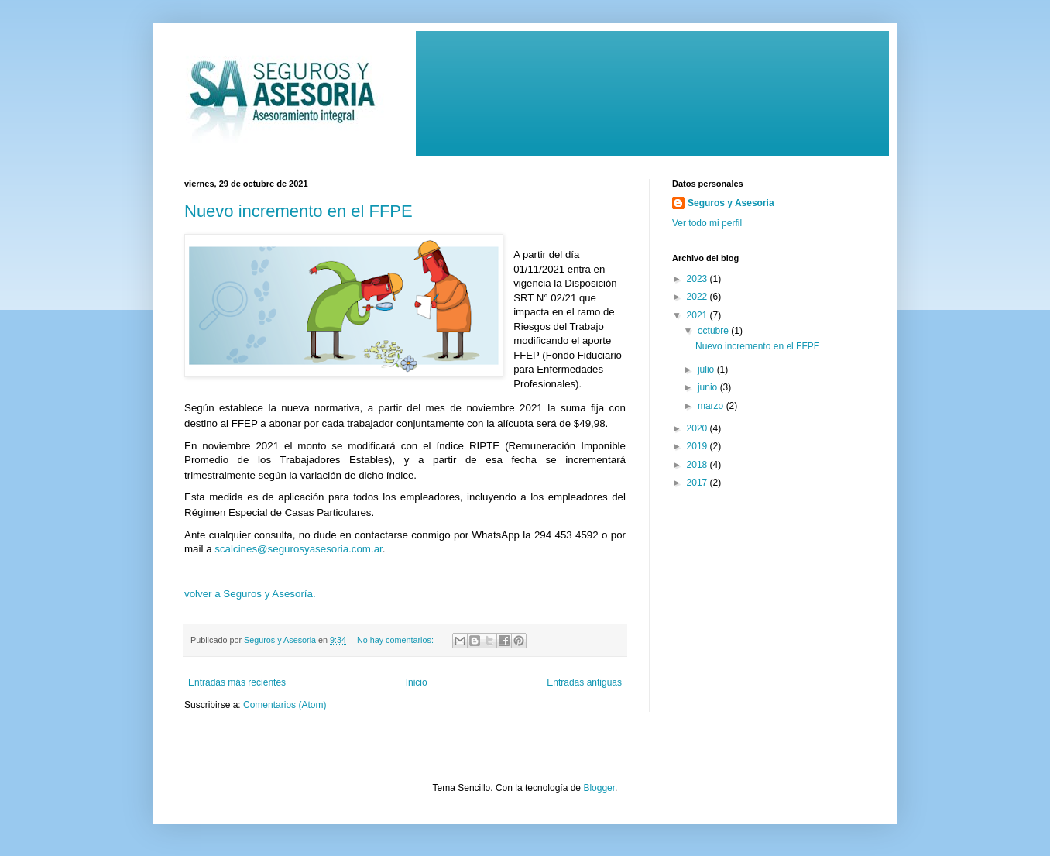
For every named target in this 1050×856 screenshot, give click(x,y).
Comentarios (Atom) (284, 705)
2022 (698, 296)
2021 (698, 315)
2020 (698, 428)
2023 (698, 278)
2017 (698, 482)
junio (709, 387)
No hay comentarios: (396, 640)
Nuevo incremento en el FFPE (298, 211)
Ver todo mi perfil (707, 223)
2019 (698, 446)
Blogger (599, 787)
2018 (698, 464)
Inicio (416, 682)
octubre (714, 330)
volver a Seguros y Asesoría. (251, 594)
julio (707, 369)
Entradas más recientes (237, 682)
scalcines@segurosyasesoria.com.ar (298, 549)
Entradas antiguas (584, 682)
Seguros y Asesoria (731, 203)
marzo (712, 405)
